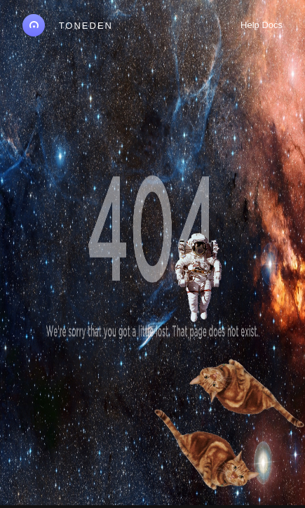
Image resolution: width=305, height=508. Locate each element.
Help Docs (261, 25)
